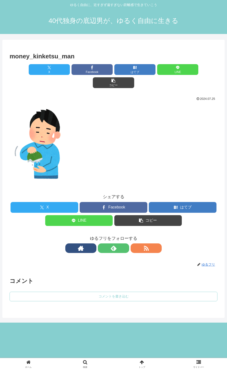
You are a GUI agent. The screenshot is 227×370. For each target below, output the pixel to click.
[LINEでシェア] (148, 69)
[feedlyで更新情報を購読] (113, 235)
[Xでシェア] (43, 69)
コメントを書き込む (114, 283)
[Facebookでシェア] (78, 69)
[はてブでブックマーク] (113, 69)
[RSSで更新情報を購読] (124, 235)
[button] (183, 69)
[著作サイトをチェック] (102, 235)
